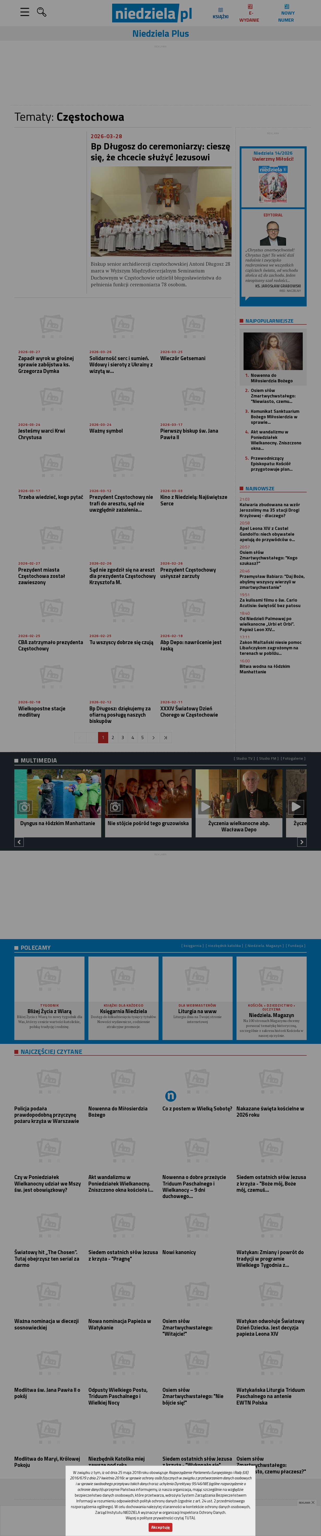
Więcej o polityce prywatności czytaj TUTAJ (160, 1518)
